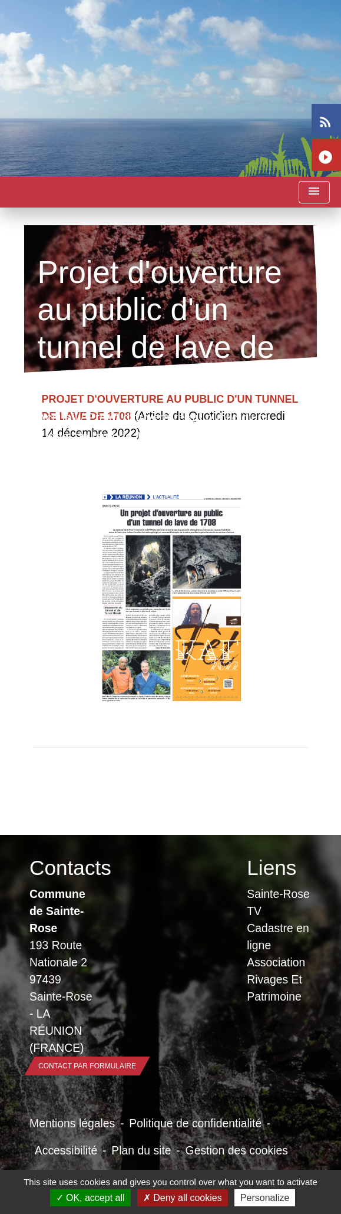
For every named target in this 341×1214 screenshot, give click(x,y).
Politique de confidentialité (195, 1123)
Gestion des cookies (237, 1150)
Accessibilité (66, 1150)
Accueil (57, 418)
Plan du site (141, 1150)
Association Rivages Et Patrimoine (276, 979)
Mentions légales (72, 1123)
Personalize (265, 1198)
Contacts (61, 867)
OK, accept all (90, 1198)
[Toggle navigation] (314, 192)
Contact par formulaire (87, 1066)
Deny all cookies (182, 1198)
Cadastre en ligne (278, 937)
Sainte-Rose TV (278, 902)
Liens (271, 867)
